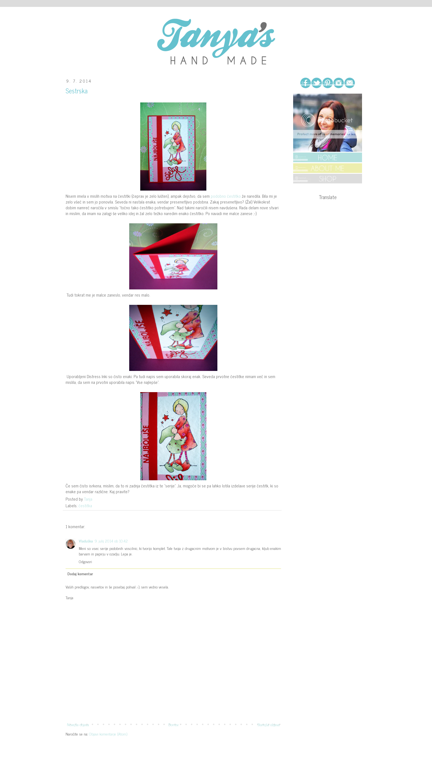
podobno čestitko (226, 195)
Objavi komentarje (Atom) (108, 734)
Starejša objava (269, 724)
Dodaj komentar (80, 573)
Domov (173, 724)
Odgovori (85, 561)
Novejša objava (78, 724)
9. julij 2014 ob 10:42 (111, 541)
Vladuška (86, 541)
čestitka (85, 505)
